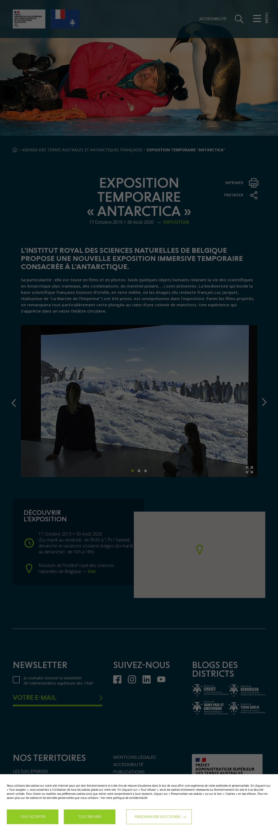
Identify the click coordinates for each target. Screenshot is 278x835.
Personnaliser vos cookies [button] (158, 816)
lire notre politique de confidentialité (124, 798)
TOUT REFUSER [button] (89, 816)
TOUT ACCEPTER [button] (32, 816)
